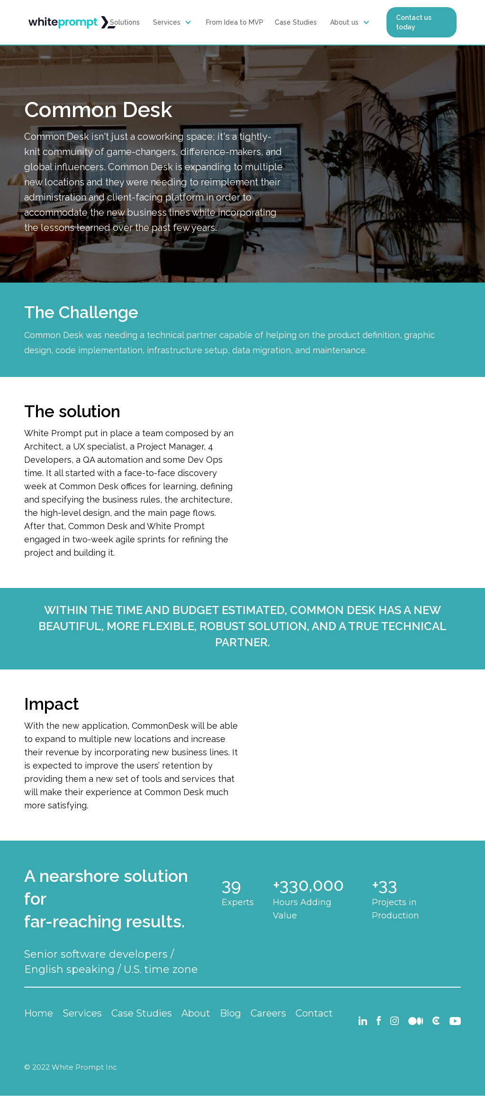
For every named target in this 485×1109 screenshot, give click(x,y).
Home (38, 1013)
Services (166, 22)
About (195, 1013)
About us (344, 22)
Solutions (125, 22)
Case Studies (296, 22)
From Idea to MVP (234, 22)
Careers (268, 1013)
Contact (314, 1013)
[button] (173, 22)
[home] (72, 22)
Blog (230, 1013)
